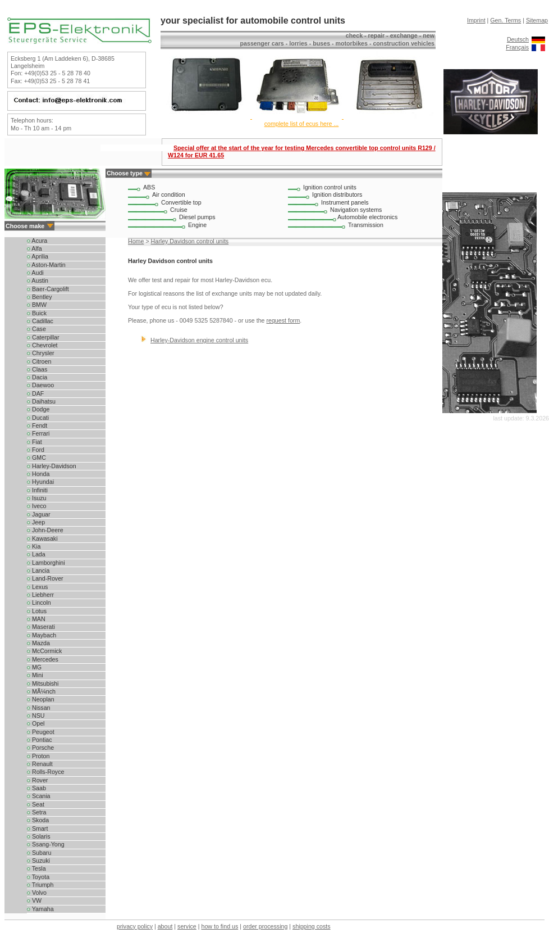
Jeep (36, 522)
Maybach (41, 635)
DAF (35, 393)
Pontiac (39, 739)
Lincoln (39, 602)
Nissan (39, 707)
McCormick (44, 650)
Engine (197, 224)
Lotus (37, 611)
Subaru (39, 852)
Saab (36, 788)
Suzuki (38, 860)
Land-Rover (45, 578)
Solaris (39, 836)
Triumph (40, 884)
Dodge (38, 409)
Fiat (34, 441)
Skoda (38, 820)
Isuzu (36, 498)
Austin (37, 280)
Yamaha (40, 908)
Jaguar (39, 514)
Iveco (36, 505)
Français (517, 47)
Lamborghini (46, 562)
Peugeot (40, 731)
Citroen (39, 361)
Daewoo (40, 385)
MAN (36, 618)
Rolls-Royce (45, 771)
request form (283, 320)
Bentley (39, 296)
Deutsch (518, 39)
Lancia (38, 570)
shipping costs (311, 926)
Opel (35, 723)
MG (34, 667)
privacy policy (135, 926)
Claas (37, 369)
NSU (35, 715)
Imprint (476, 20)
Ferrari (38, 433)
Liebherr (40, 594)
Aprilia (37, 256)
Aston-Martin (46, 264)
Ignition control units (329, 187)
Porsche (40, 747)
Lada (36, 554)
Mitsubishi (42, 683)
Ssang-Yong (46, 844)
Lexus (37, 586)
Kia (33, 546)
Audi (35, 272)
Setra (36, 812)
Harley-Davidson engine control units (199, 340)
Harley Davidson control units (190, 241)
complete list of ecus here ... (301, 123)
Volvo (37, 892)
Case (36, 328)
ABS (149, 187)
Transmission (365, 224)
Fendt (37, 425)
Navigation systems (356, 209)
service (186, 926)
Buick (37, 313)
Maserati (41, 626)
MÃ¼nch (41, 691)
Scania (39, 795)
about (165, 926)
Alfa (34, 248)
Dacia (37, 377)
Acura (37, 240)
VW (34, 900)
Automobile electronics (367, 217)
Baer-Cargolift (48, 289)
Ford (35, 449)
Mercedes (42, 659)
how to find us (220, 926)
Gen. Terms (505, 20)
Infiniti (37, 490)
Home (136, 241)
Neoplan (40, 699)
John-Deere (45, 530)
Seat (35, 804)
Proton (38, 756)
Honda (38, 473)
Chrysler (40, 353)
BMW (37, 304)
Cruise (178, 209)
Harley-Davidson (51, 466)
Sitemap (537, 20)
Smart (37, 828)
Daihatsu (41, 401)
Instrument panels (345, 202)
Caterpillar (43, 337)
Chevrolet (42, 345)
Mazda (38, 643)
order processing (265, 926)
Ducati (38, 417)
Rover (37, 780)
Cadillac (40, 321)
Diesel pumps (197, 217)
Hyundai (40, 481)
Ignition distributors (337, 194)
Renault (40, 763)
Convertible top (181, 202)
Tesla (36, 868)
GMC (36, 457)
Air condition (168, 194)
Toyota (38, 876)
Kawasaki (42, 538)
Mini (35, 675)
